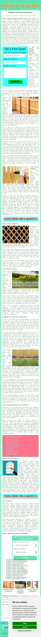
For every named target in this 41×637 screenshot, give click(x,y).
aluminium (21, 184)
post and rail (6, 190)
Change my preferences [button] (24, 630)
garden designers (14, 529)
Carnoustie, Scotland (24, 530)
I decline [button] (24, 627)
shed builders (33, 529)
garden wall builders (23, 525)
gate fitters (16, 523)
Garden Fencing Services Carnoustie (15, 533)
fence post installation (21, 484)
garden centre (27, 33)
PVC (3, 184)
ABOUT (28, 9)
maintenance (33, 520)
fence (19, 420)
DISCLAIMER (37, 9)
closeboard (36, 187)
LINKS (25, 9)
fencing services (14, 487)
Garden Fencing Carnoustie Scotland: (13, 18)
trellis (32, 249)
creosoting (35, 480)
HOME (21, 9)
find (7, 503)
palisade (27, 468)
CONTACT (31, 9)
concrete (8, 186)
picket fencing (26, 187)
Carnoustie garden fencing (24, 30)
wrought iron (29, 184)
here (27, 515)
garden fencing (21, 27)
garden (4, 526)
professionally (16, 44)
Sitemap (4, 622)
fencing (4, 193)
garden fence (35, 18)
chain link (29, 475)
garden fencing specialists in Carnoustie (18, 519)
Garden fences (34, 169)
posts (20, 465)
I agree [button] (25, 623)
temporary (36, 471)
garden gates (6, 478)
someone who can (25, 478)
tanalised (21, 474)
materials (21, 34)
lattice (20, 191)
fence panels (6, 310)
